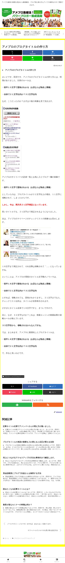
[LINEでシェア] (32, 58)
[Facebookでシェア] (32, 52)
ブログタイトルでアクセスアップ (13, 376)
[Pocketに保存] (12, 58)
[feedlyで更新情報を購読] (17, 405)
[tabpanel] (13, 33)
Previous (2, 34)
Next (63, 34)
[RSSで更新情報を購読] (48, 405)
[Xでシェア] (12, 52)
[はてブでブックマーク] (53, 52)
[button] (53, 58)
